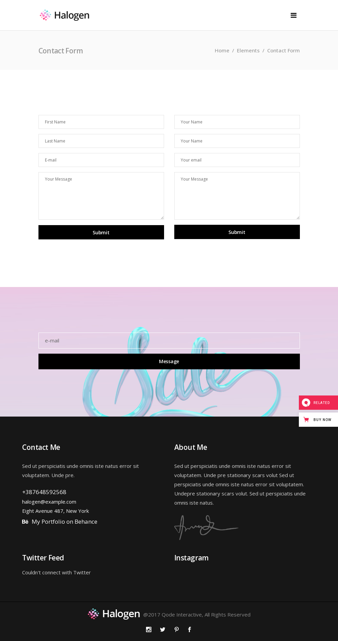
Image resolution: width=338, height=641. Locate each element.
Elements (248, 50)
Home (222, 50)
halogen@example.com (49, 501)
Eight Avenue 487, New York (55, 510)
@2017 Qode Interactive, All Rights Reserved (197, 614)
